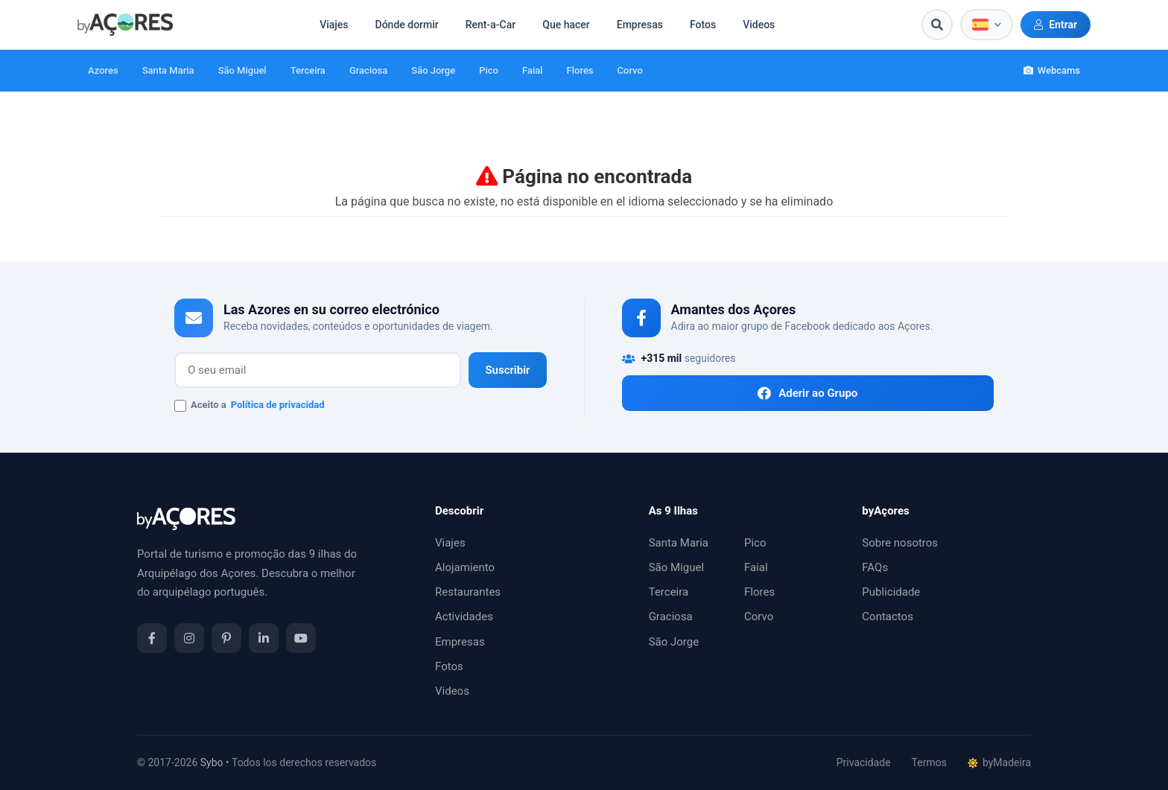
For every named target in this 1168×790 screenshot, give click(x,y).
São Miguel (242, 70)
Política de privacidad (278, 404)
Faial (532, 70)
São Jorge (433, 70)
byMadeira (999, 762)
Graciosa (368, 70)
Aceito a (249, 405)
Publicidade (891, 592)
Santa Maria (168, 70)
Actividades (464, 616)
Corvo (630, 70)
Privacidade (864, 762)
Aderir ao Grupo (807, 393)
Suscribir (507, 370)
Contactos (887, 616)
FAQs (875, 567)
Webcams (1051, 70)
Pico (488, 70)
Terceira (308, 70)
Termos (929, 762)
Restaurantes (468, 592)
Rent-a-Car (490, 25)
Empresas (640, 25)
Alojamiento (465, 567)
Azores (103, 70)
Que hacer (566, 25)
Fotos (703, 25)
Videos (759, 25)
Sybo (211, 762)
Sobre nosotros (900, 543)
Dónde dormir (407, 25)
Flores (580, 70)
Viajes (334, 25)
